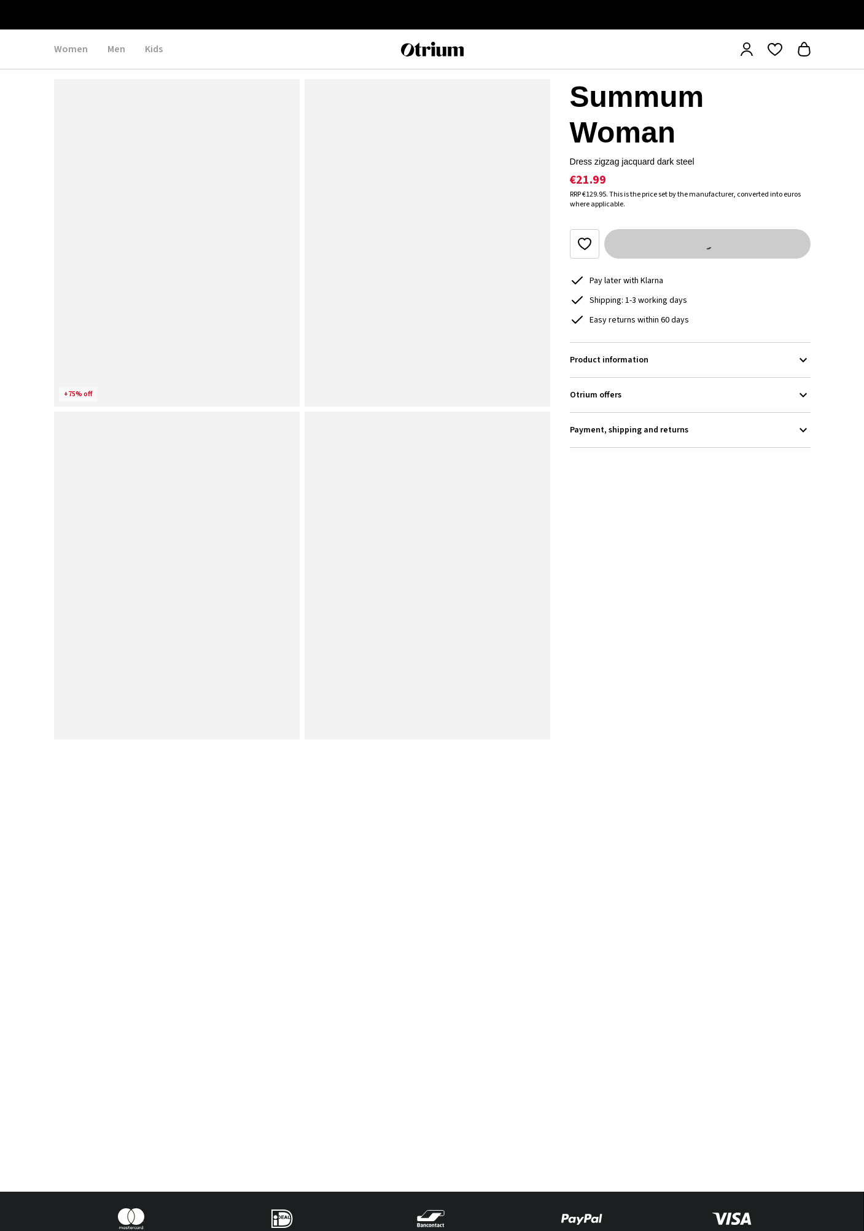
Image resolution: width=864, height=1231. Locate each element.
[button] (177, 243)
